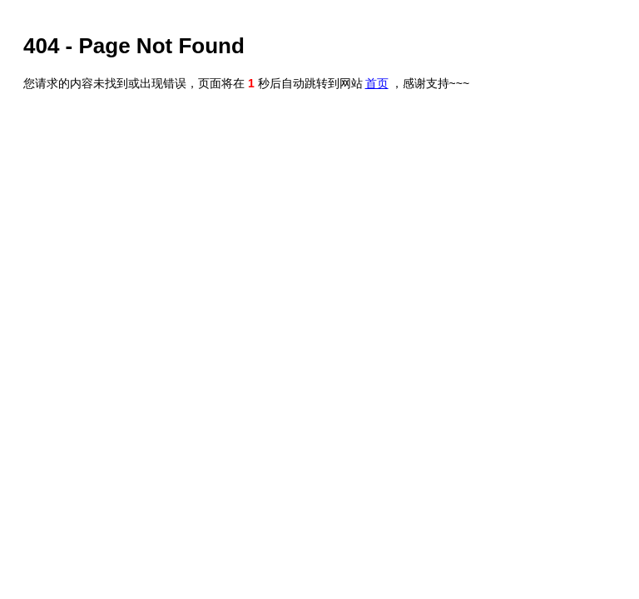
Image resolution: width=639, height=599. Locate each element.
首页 (377, 83)
